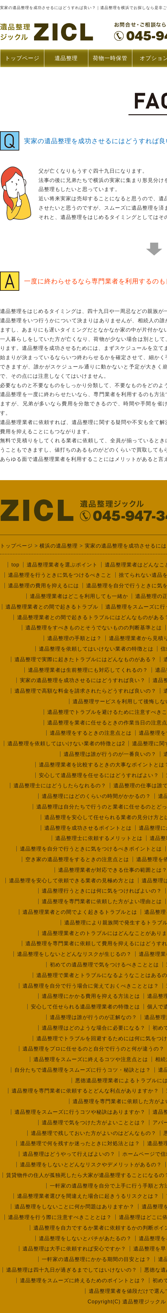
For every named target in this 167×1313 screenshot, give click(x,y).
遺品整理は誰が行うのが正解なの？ (93, 1017)
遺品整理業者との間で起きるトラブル (51, 606)
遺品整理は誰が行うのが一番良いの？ (110, 754)
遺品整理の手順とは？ (74, 638)
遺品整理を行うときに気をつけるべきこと (60, 575)
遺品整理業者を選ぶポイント (62, 564)
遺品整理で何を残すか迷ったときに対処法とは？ (80, 1143)
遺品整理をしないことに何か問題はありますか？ (74, 1206)
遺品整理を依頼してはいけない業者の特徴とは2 (66, 743)
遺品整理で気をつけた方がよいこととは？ (93, 1122)
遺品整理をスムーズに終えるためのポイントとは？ (82, 1280)
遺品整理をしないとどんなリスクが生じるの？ (74, 954)
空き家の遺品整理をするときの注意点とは (77, 859)
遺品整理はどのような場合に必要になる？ (93, 1028)
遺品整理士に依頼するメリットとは (99, 838)
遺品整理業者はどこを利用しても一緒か (79, 596)
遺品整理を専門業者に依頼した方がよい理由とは (102, 901)
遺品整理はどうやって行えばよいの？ (68, 1154)
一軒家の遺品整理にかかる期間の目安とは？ (96, 1259)
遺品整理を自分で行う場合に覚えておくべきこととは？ (90, 986)
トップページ (22, 58)
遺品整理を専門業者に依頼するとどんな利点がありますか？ (85, 1090)
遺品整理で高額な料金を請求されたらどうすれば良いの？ (85, 691)
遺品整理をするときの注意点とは (91, 733)
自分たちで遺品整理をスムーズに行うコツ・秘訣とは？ (82, 1070)
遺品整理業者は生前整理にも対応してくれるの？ (88, 670)
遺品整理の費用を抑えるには (43, 585)
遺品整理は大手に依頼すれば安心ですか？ (74, 1248)
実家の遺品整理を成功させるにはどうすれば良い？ (82, 680)
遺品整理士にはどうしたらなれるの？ (59, 785)
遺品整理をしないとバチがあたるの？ (85, 1238)
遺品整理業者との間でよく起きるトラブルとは (79, 912)
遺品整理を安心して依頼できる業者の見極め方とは (72, 880)
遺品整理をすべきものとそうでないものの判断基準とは (93, 627)
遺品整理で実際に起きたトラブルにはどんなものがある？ (85, 659)
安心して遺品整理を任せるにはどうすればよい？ (99, 775)
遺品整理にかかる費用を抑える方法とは (91, 996)
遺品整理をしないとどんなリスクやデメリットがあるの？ (91, 1164)
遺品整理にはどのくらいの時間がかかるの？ (96, 796)
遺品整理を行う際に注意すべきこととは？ (60, 1217)
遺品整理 (66, 61)
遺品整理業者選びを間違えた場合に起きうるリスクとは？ (88, 1196)
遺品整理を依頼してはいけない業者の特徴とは (96, 649)
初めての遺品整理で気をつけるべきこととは (104, 964)
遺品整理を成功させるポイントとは (88, 828)
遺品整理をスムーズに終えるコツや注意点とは (90, 1059)
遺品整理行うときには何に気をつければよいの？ (102, 891)
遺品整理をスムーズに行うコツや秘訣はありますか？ (79, 1112)
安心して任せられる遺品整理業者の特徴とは (85, 1006)
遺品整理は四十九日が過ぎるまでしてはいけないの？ (71, 1270)
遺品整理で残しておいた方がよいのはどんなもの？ (93, 1133)
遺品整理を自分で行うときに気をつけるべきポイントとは (91, 848)
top (15, 564)
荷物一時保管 (110, 58)
